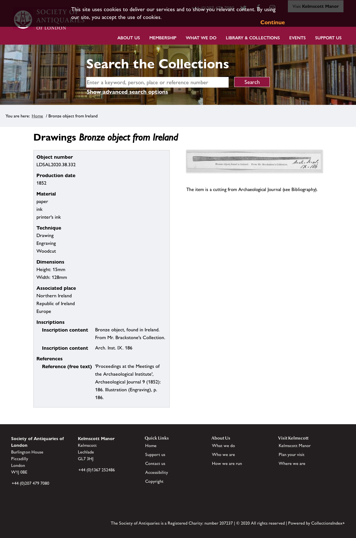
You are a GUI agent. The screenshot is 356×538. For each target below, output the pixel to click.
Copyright (154, 481)
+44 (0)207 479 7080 (30, 483)
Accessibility (156, 472)
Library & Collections (253, 37)
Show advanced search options (127, 91)
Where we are (292, 463)
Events (297, 37)
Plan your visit (292, 454)
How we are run (227, 463)
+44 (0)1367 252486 (96, 469)
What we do (201, 37)
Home (37, 116)
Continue (272, 22)
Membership (162, 37)
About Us (128, 37)
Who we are (223, 454)
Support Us (328, 37)
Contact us (155, 463)
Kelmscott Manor (295, 445)
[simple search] (157, 82)
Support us (155, 454)
